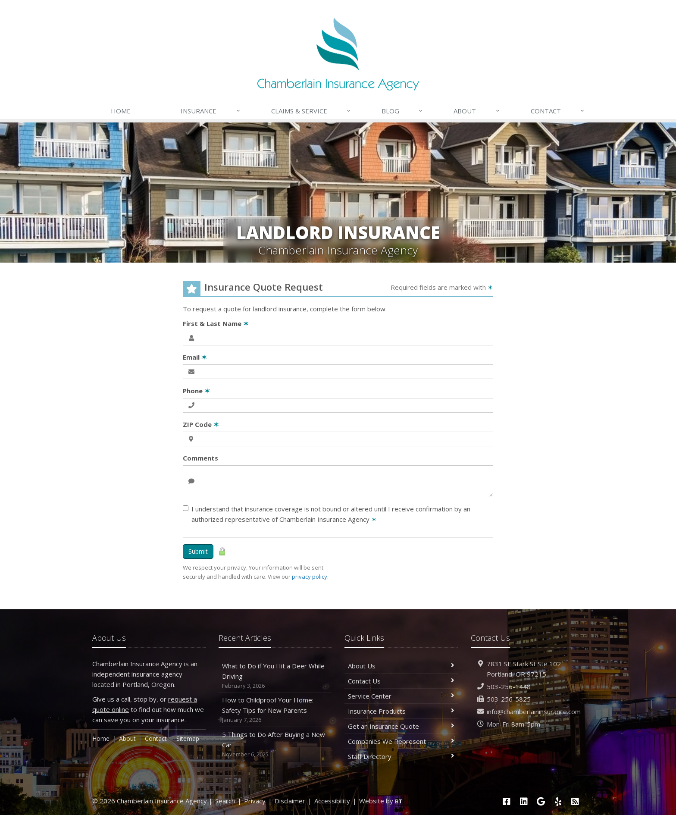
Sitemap (187, 738)
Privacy (255, 800)
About (477, 111)
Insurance (211, 111)
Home (121, 111)
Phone (196, 390)
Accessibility (332, 800)
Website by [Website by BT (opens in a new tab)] (381, 800)
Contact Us (401, 681)
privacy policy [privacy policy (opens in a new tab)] (309, 576)
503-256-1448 (509, 686)
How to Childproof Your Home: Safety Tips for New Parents (275, 710)
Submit (198, 551)
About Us (401, 665)
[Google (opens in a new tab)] (541, 801)
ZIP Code (201, 424)
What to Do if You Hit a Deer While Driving (275, 675)
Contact (558, 111)
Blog (402, 111)
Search (225, 800)
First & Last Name (216, 323)
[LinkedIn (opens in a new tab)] (523, 801)
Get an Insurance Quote (401, 726)
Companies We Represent (401, 741)
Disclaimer (290, 800)
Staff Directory (401, 756)
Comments (200, 458)
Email (195, 357)
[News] (575, 801)
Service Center (401, 696)
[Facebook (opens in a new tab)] (506, 801)
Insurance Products (401, 711)
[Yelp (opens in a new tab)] (558, 801)
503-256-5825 (509, 699)
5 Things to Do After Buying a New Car (275, 744)
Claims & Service (311, 111)
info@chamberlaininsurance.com (534, 711)
